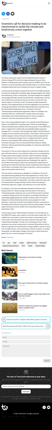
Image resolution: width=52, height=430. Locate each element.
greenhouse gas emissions (11, 246)
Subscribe (26, 392)
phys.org (10, 237)
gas (9, 243)
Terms (16, 417)
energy (21, 243)
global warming (31, 243)
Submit (47, 361)
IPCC (23, 246)
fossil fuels (43, 243)
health (30, 246)
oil (3, 243)
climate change (40, 246)
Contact (10, 417)
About (4, 417)
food (14, 243)
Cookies (22, 417)
